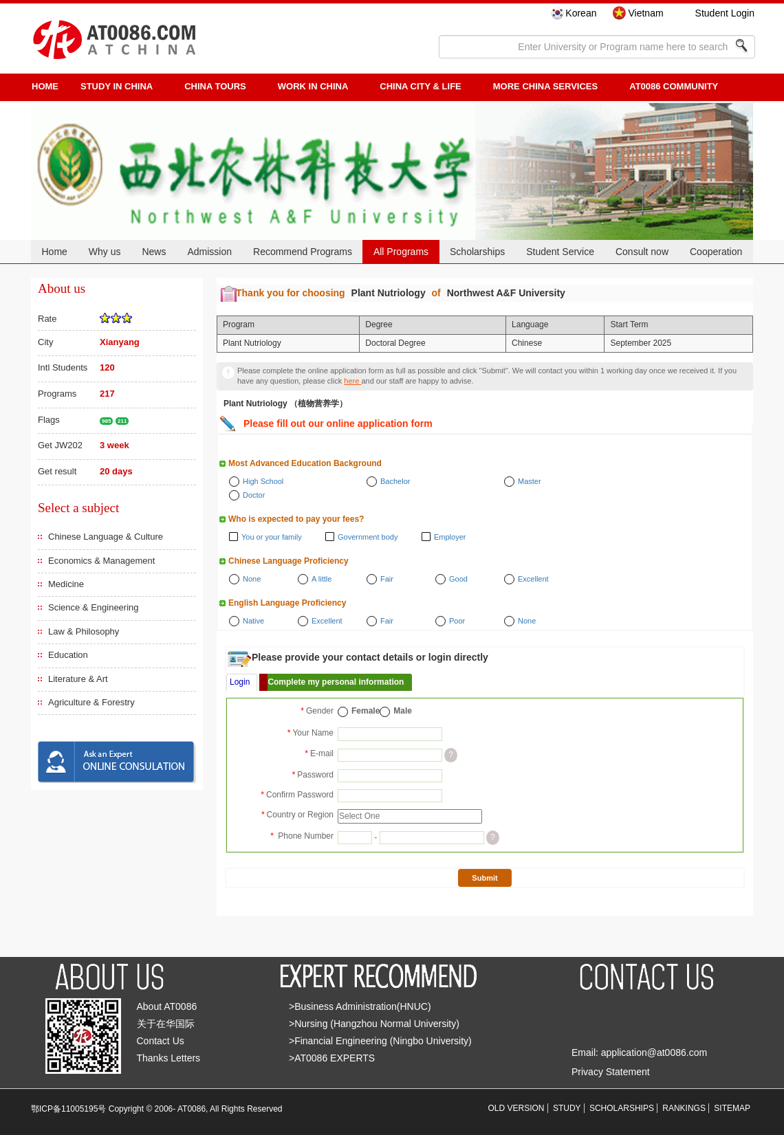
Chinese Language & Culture (105, 536)
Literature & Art (78, 679)
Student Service (560, 251)
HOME (45, 86)
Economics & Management (101, 560)
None (252, 579)
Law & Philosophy (83, 631)
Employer (450, 537)
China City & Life (420, 86)
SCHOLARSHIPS (621, 1108)
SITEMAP (732, 1108)
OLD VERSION (516, 1108)
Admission (209, 251)
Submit (484, 878)
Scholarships (477, 251)
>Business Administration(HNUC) (360, 1006)
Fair (386, 579)
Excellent (533, 579)
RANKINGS (684, 1108)
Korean (580, 13)
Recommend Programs (302, 251)
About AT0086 (167, 1006)
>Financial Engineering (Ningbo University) (380, 1040)
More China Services (545, 86)
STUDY (567, 1108)
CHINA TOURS (215, 86)
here (352, 381)
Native (253, 621)
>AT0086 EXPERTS (332, 1058)
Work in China (313, 86)
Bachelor (395, 481)
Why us (105, 251)
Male (402, 711)
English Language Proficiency (287, 603)
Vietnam (645, 13)
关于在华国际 (166, 1023)
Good (458, 579)
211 (122, 421)
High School (263, 481)
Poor (457, 621)
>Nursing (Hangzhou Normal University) (374, 1023)
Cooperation (716, 251)
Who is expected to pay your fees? (296, 519)
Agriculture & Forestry (91, 702)
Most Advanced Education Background (305, 463)
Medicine (66, 584)
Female (365, 711)
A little (321, 579)
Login (240, 682)
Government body (368, 537)
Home (54, 251)
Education (68, 655)
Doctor (254, 495)
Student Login (724, 13)
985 (106, 421)
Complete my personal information (336, 682)
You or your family (271, 537)
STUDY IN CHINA (116, 86)
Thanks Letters (169, 1058)
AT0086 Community (673, 86)
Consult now (642, 251)
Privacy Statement (610, 1071)
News (154, 251)
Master (529, 481)
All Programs (400, 251)
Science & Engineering (93, 607)
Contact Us (160, 1040)
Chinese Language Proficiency (288, 561)
